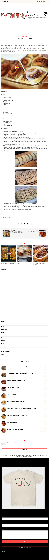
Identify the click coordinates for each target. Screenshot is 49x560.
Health (2, 332)
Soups (2, 348)
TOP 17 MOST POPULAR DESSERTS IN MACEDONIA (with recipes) (22, 408)
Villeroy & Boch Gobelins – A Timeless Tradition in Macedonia (21, 366)
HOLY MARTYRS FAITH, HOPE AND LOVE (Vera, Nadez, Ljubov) (21, 373)
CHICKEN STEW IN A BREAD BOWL (15, 429)
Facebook (4, 551)
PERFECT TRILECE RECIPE (13, 387)
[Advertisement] (17, 33)
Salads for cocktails (5, 351)
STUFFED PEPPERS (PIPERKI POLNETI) (16, 380)
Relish (2, 346)
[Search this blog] (8, 442)
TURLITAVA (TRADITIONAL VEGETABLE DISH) (17, 415)
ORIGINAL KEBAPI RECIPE (13, 394)
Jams (2, 354)
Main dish (3, 324)
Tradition (3, 326)
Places (2, 343)
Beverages (3, 337)
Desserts (24, 36)
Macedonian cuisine (30, 557)
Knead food (12, 217)
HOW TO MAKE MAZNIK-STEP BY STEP (16, 401)
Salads (2, 335)
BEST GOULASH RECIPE (12, 422)
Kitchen (3, 340)
